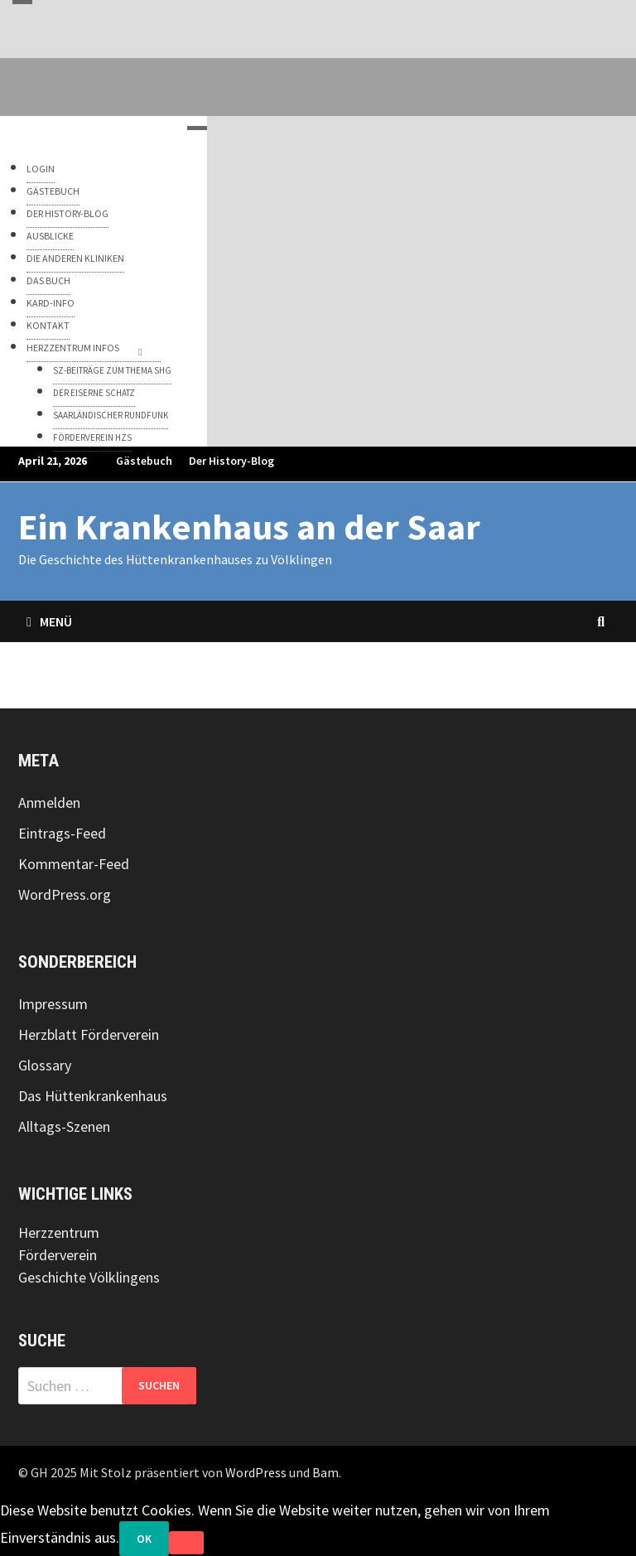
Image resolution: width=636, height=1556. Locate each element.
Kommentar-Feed (73, 863)
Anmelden (49, 802)
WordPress (256, 1472)
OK (144, 1538)
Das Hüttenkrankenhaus (92, 1095)
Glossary (44, 1065)
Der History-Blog (231, 460)
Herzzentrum (58, 1232)
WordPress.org (64, 894)
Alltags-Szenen (64, 1126)
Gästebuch (144, 460)
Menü (49, 621)
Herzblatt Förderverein (88, 1034)
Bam (325, 1472)
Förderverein (57, 1254)
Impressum (53, 1003)
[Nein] (186, 1542)
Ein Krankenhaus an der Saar (249, 526)
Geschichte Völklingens (89, 1277)
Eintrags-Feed (62, 833)
